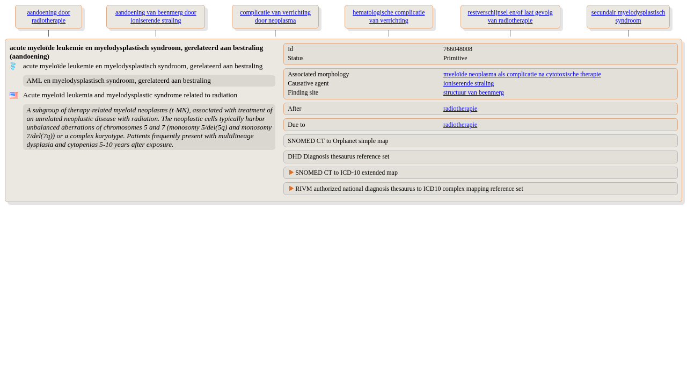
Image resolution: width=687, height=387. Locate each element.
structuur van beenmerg (473, 92)
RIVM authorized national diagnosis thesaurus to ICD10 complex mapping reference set (409, 188)
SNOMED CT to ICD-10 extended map (346, 172)
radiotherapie (460, 108)
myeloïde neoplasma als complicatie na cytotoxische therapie (522, 74)
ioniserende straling (468, 83)
